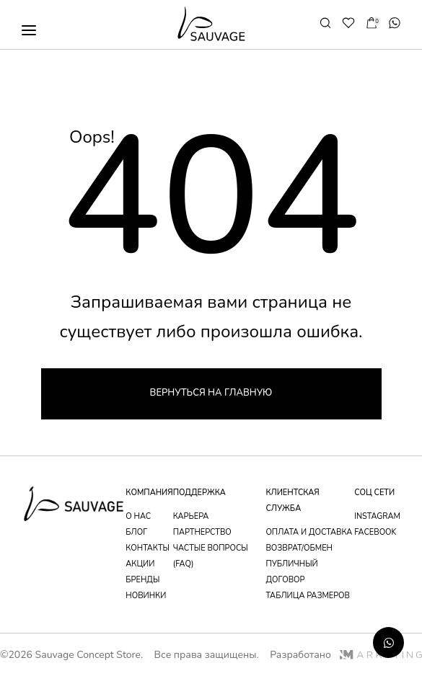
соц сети (374, 492)
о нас (138, 516)
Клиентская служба (292, 500)
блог (136, 532)
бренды (142, 579)
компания (149, 492)
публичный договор (291, 572)
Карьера (191, 516)
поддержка (199, 492)
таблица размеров (307, 595)
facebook (375, 532)
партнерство (202, 532)
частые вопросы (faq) (210, 556)
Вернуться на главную (211, 392)
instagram (377, 516)
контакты (148, 548)
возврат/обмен (299, 548)
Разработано (346, 655)
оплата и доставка (308, 532)
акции (140, 564)
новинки (146, 595)
